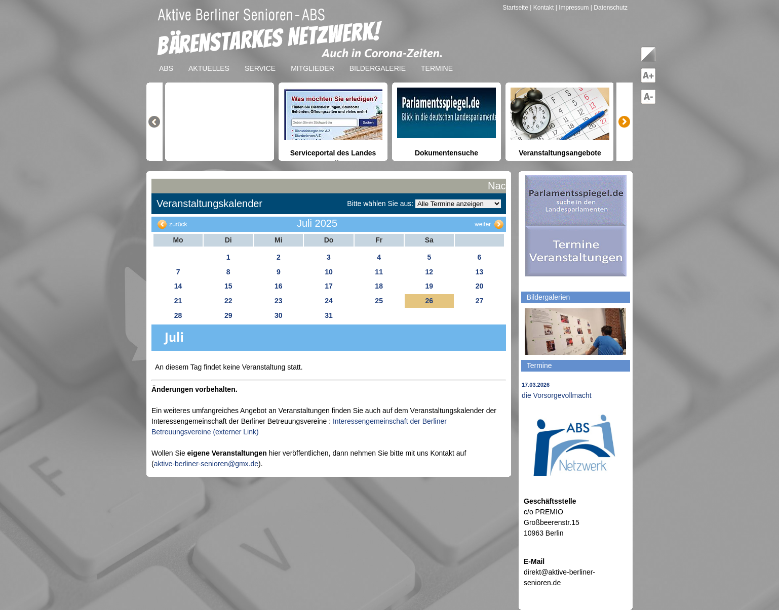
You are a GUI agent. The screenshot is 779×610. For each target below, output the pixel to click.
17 (329, 286)
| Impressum (572, 7)
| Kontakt (542, 7)
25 (379, 301)
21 (178, 301)
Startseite (516, 7)
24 (329, 301)
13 (480, 272)
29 (228, 315)
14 (178, 286)
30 (279, 315)
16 (279, 286)
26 (429, 301)
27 (480, 301)
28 (178, 315)
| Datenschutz (609, 7)
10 (329, 272)
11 (379, 272)
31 (329, 315)
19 (429, 286)
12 (429, 272)
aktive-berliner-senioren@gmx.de (206, 464)
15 (228, 286)
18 (379, 286)
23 (279, 301)
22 (228, 301)
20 (480, 286)
